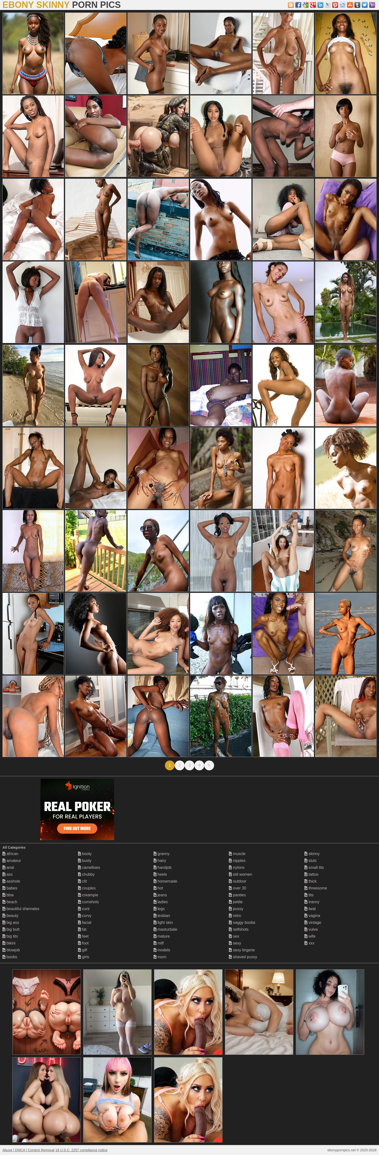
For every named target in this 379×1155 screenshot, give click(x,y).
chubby (86, 874)
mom (160, 957)
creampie (88, 895)
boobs (9, 957)
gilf (82, 950)
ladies (161, 902)
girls (83, 957)
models (162, 950)
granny (162, 854)
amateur (11, 861)
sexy (235, 943)
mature (162, 936)
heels (160, 874)
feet (83, 936)
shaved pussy (243, 957)
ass (7, 874)
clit (82, 881)
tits (309, 895)
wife (310, 936)
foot (83, 943)
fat (82, 929)
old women (240, 874)
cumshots (88, 902)
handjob (163, 867)
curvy (85, 916)
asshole (11, 881)
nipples (237, 861)
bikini (9, 943)
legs (159, 909)
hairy (160, 861)
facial (84, 922)
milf (159, 943)
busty (85, 861)
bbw (8, 895)
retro (235, 916)
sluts (310, 861)
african (10, 854)
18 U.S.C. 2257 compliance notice (81, 1150)
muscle (237, 854)
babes (9, 888)
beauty (10, 916)
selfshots (239, 929)
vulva (311, 929)
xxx (309, 943)
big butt (10, 929)
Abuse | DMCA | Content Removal (28, 1150)
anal (8, 867)
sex (234, 936)
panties (237, 895)
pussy (236, 909)
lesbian (162, 916)
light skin (163, 922)
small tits (314, 867)
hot (158, 888)
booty (85, 854)
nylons (236, 867)
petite (236, 902)
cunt (84, 909)
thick (310, 881)
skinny (312, 854)
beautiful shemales (20, 909)
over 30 (237, 888)
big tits (10, 936)
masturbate (165, 929)
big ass (10, 922)
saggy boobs (242, 922)
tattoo (311, 874)
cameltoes (89, 867)
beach (9, 902)
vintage (312, 922)
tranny (311, 902)
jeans (160, 895)
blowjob (11, 950)
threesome (315, 888)
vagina (312, 916)
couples (87, 888)
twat (310, 909)
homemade (165, 881)
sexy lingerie (242, 950)
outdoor (237, 881)
